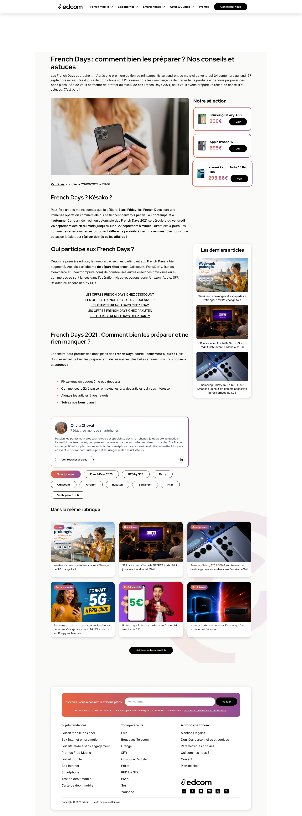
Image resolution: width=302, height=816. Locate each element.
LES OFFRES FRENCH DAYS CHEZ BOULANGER (119, 300)
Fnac (170, 484)
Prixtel (125, 766)
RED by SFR (135, 474)
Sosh (124, 785)
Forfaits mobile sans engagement (86, 746)
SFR (124, 753)
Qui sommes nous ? (195, 753)
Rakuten (117, 484)
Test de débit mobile (76, 779)
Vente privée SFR (68, 495)
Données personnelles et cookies (205, 739)
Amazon (91, 484)
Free (124, 733)
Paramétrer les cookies (197, 746)
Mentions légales (193, 733)
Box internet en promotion (80, 739)
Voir (238, 122)
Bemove (115, 802)
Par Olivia (58, 184)
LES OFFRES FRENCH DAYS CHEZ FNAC (120, 305)
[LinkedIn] (181, 459)
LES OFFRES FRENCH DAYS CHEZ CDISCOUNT (120, 294)
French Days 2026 (101, 474)
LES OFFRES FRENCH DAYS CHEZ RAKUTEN (119, 311)
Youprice (127, 792)
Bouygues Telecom (135, 739)
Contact (186, 759)
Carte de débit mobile (77, 785)
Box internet (70, 766)
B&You (125, 779)
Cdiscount (63, 484)
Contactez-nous (230, 6)
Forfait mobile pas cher (78, 733)
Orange (126, 746)
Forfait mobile (72, 759)
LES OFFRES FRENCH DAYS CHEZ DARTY (120, 316)
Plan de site (189, 766)
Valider (226, 701)
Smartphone (70, 772)
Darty (162, 474)
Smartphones (65, 474)
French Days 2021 (134, 220)
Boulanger (145, 484)
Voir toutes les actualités (151, 650)
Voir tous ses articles (74, 459)
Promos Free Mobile (76, 753)
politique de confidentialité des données (205, 710)
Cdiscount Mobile (134, 759)
